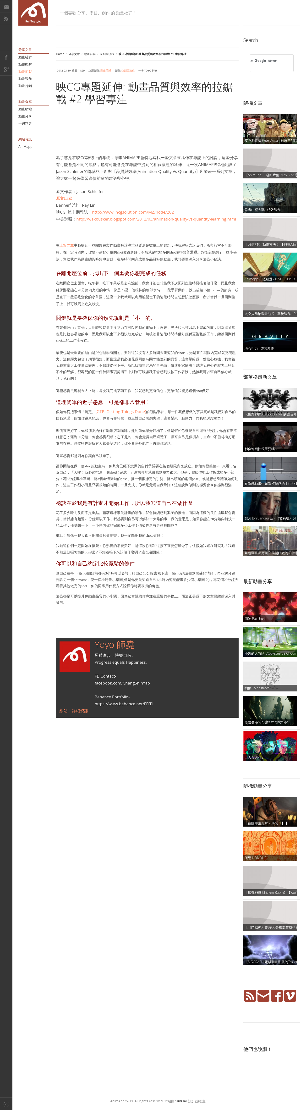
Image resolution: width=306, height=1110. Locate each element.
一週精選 (25, 123)
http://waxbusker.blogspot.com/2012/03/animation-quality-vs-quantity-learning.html (156, 219)
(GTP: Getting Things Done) (120, 411)
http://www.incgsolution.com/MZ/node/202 (133, 212)
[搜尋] (265, 61)
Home (60, 54)
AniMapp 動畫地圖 (33, 13)
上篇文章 (67, 245)
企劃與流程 (107, 54)
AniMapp (25, 146)
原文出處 (64, 198)
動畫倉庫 (25, 101)
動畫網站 (25, 109)
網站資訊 (25, 139)
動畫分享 (25, 116)
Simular (181, 1101)
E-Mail (6, 6)
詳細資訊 (80, 710)
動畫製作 (25, 78)
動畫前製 (90, 54)
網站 (64, 710)
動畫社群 (25, 57)
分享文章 (74, 54)
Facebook (6, 57)
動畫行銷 (25, 85)
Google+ (6, 69)
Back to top (6, 1103)
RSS (6, 18)
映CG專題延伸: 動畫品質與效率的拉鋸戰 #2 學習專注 (144, 92)
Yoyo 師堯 (115, 644)
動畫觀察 (25, 64)
